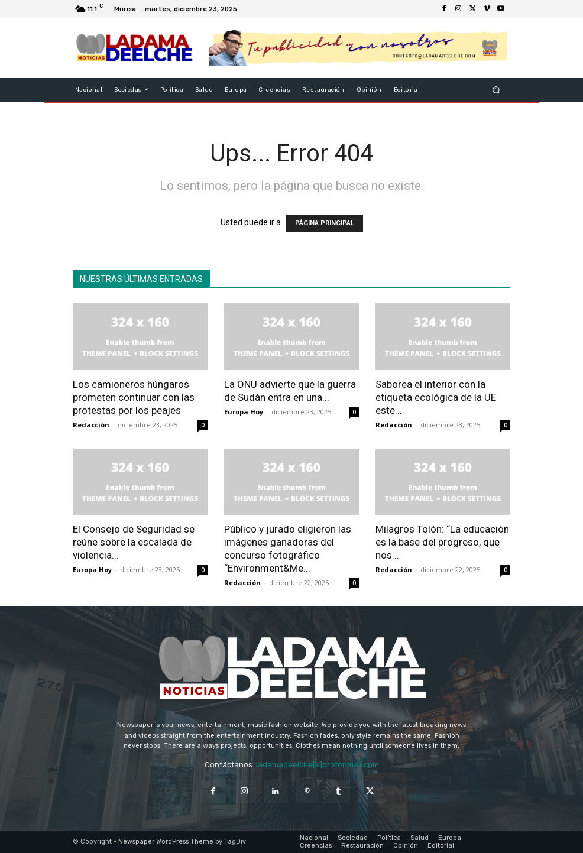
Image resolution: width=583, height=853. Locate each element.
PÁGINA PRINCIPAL (324, 223)
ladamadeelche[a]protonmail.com (317, 764)
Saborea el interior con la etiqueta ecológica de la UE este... (435, 397)
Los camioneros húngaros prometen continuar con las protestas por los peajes (134, 397)
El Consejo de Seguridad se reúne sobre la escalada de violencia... (134, 542)
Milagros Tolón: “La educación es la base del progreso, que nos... (442, 542)
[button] (496, 89)
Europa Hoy (243, 411)
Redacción (91, 424)
